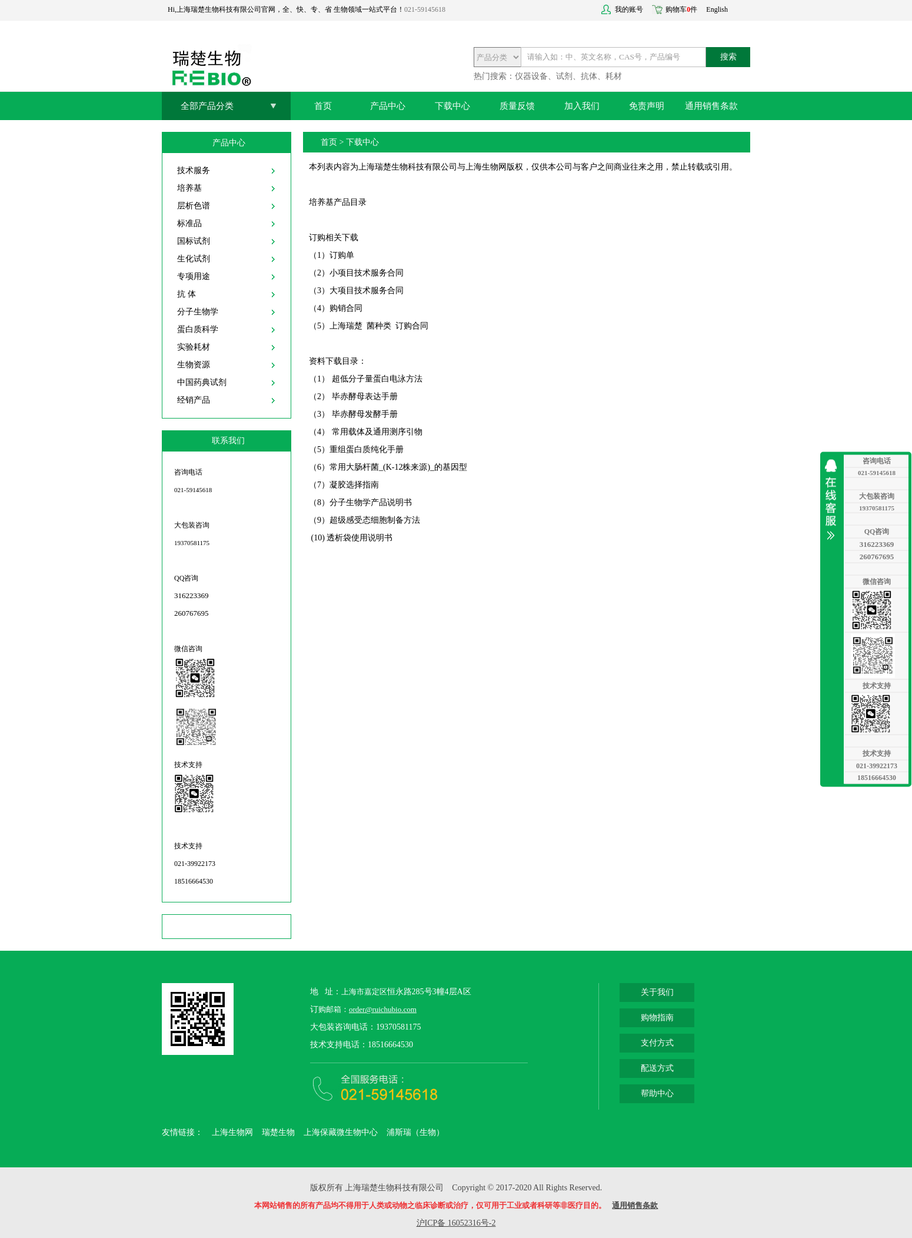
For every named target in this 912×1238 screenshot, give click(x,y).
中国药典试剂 (202, 382)
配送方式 (657, 1068)
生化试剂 (193, 258)
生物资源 (193, 364)
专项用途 (193, 276)
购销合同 (345, 308)
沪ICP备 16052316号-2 (456, 1223)
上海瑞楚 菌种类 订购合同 (378, 325)
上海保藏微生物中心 (341, 1132)
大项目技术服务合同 (366, 290)
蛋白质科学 (197, 329)
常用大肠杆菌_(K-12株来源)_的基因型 (398, 467)
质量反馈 (517, 106)
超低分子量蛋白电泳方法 (377, 378)
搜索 (728, 56)
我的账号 (629, 9)
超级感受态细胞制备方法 (374, 520)
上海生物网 (232, 1132)
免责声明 (646, 106)
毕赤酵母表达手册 (365, 396)
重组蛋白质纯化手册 (366, 449)
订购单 (341, 255)
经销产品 (193, 400)
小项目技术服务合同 (366, 272)
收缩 (833, 499)
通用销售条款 (711, 106)
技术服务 (193, 170)
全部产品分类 (207, 106)
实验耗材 (193, 347)
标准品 (189, 223)
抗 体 (186, 294)
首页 (323, 106)
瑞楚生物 (278, 1132)
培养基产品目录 (338, 202)
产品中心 (387, 106)
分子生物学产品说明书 (370, 502)
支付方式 (657, 1042)
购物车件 (681, 9)
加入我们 (582, 106)
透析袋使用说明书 (359, 537)
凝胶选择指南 (354, 484)
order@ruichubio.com (383, 1009)
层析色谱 (193, 205)
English (717, 9)
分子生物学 (197, 311)
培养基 (189, 188)
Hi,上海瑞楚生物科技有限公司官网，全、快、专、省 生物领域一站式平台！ (286, 9)
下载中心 (452, 106)
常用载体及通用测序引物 (377, 431)
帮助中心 (657, 1093)
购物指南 (657, 1017)
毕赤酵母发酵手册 (365, 414)
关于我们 (657, 992)
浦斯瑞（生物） (415, 1132)
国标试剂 (193, 241)
